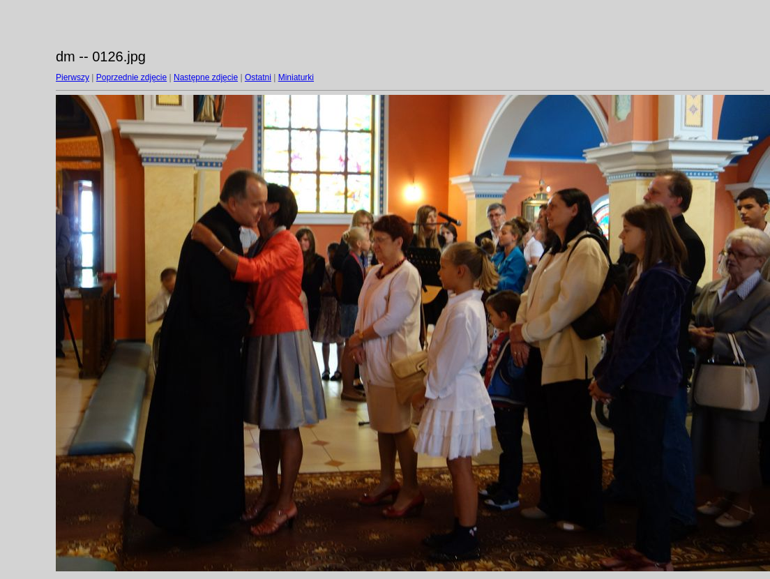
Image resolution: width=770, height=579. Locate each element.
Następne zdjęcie (206, 77)
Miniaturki (296, 77)
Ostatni (258, 77)
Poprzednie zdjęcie (131, 77)
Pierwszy (72, 77)
